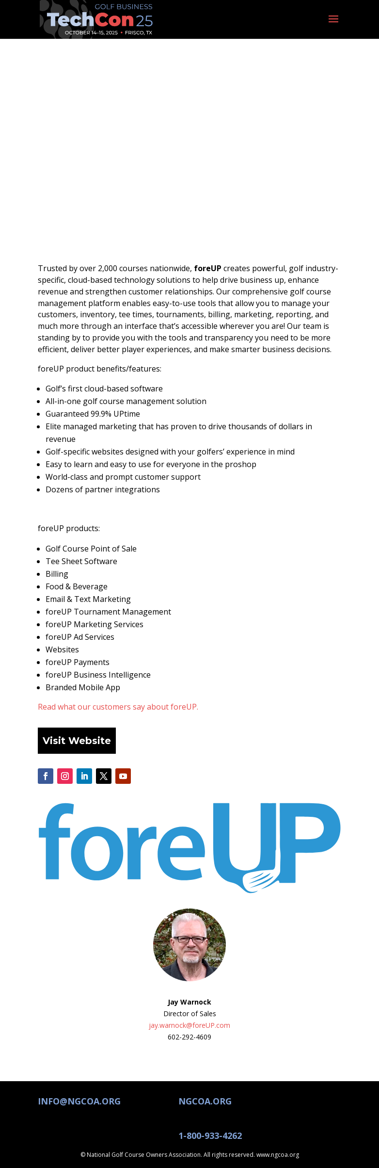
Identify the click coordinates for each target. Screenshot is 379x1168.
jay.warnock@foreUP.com (189, 1025)
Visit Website (77, 740)
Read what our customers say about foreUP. (118, 706)
